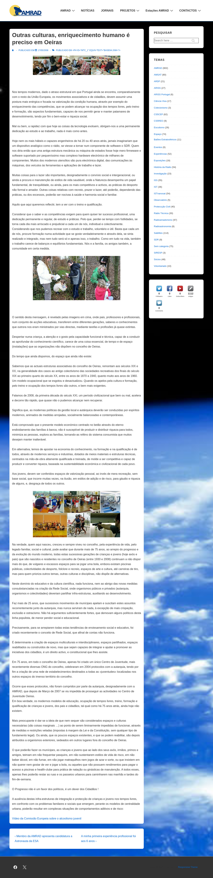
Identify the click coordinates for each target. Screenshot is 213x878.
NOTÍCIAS (87, 10)
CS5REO (158, 121)
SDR (156, 239)
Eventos (158, 147)
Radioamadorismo (163, 220)
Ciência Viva (160, 101)
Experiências (160, 154)
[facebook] (15, 867)
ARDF (157, 81)
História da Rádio (162, 167)
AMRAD (68, 10)
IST (155, 187)
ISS (156, 180)
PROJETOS (130, 10)
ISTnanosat (160, 193)
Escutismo (159, 127)
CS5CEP (158, 114)
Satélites (158, 233)
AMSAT (158, 74)
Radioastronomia (162, 226)
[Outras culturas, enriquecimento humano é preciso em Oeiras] (43, 50)
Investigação (160, 173)
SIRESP (158, 252)
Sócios (157, 259)
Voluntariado (160, 266)
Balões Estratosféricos (165, 139)
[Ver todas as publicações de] (13, 50)
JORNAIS (107, 10)
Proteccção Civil (162, 206)
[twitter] (24, 867)
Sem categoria (161, 246)
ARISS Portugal (162, 94)
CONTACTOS (190, 10)
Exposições (159, 160)
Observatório (160, 200)
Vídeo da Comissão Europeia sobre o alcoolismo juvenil (46, 818)
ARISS (157, 88)
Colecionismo (161, 107)
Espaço (157, 134)
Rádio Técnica (161, 213)
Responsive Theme (188, 867)
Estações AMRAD (159, 10)
